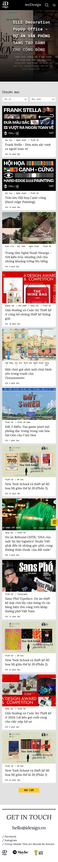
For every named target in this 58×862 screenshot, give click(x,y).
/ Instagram (9, 840)
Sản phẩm (22, 306)
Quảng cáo (10, 306)
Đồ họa (20, 480)
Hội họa (9, 140)
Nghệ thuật (21, 140)
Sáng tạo (35, 306)
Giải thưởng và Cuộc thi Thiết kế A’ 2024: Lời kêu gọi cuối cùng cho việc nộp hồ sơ (28, 717)
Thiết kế (34, 140)
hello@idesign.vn (29, 827)
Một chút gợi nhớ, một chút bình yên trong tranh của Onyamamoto (28, 374)
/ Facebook (9, 836)
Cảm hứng (9, 363)
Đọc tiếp (29, 790)
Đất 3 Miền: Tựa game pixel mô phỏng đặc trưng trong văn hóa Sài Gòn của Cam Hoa (27, 431)
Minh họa (28, 363)
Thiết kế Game (23, 422)
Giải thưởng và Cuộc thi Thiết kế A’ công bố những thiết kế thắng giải (28, 314)
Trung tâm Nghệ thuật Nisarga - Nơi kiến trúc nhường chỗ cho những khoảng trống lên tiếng (28, 257)
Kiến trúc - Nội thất (15, 246)
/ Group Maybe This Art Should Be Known (28, 844)
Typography (22, 594)
